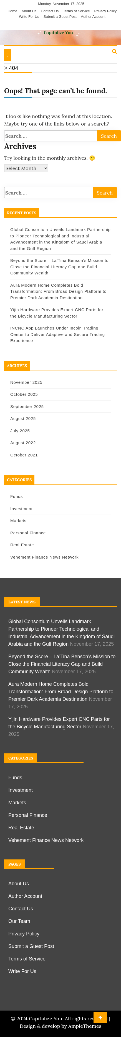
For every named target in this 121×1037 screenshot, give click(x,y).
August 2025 (23, 418)
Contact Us (50, 11)
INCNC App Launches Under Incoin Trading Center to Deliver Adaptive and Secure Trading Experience (57, 334)
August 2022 (23, 442)
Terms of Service (76, 11)
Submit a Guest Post (60, 16)
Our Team (19, 921)
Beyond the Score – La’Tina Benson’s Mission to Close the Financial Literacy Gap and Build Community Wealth (59, 266)
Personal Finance (28, 532)
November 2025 (26, 382)
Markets (18, 520)
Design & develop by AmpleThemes (60, 1026)
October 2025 (24, 394)
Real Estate (22, 544)
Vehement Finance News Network (44, 557)
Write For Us (29, 16)
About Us (29, 11)
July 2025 (20, 430)
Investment (21, 508)
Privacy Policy (105, 11)
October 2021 (24, 455)
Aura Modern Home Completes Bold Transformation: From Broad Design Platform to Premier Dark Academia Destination (58, 291)
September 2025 (27, 406)
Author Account (93, 16)
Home (12, 11)
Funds (16, 496)
